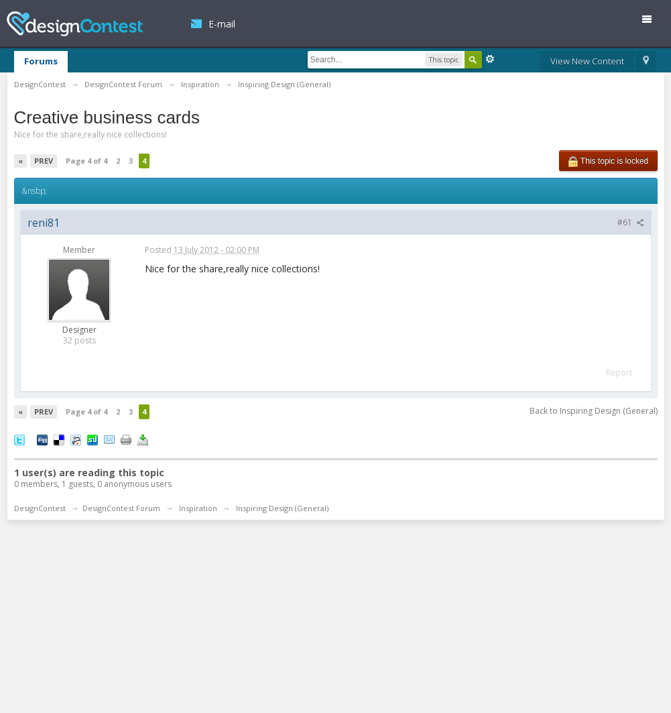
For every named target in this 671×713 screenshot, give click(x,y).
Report (619, 372)
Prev (43, 161)
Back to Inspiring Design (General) (594, 411)
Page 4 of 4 (86, 161)
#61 (630, 222)
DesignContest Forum (121, 508)
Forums (41, 61)
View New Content (587, 61)
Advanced (490, 59)
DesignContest (75, 23)
